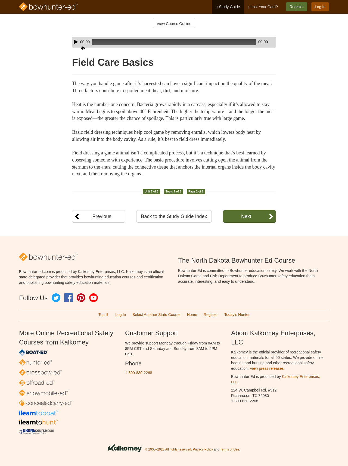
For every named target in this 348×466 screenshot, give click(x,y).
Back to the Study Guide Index (174, 216)
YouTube (93, 297)
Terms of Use (229, 449)
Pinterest (81, 297)
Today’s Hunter (237, 314)
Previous (101, 216)
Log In (320, 7)
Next (246, 216)
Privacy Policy (203, 449)
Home (192, 314)
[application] (174, 42)
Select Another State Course (156, 314)
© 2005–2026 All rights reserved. (168, 449)
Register (297, 7)
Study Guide (228, 7)
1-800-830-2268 (138, 373)
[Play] (76, 42)
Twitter (56, 297)
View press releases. (267, 368)
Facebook (68, 297)
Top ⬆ (103, 314)
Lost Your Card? (263, 7)
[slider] (166, 42)
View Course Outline (174, 23)
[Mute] (256, 42)
